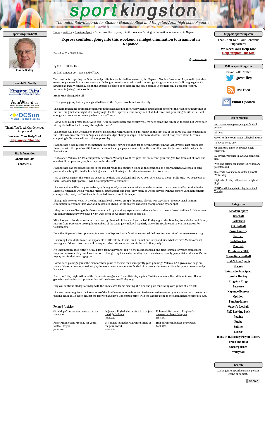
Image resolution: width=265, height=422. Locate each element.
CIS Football (238, 226)
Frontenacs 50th (238, 251)
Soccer (238, 331)
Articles (67, 32)
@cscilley (244, 78)
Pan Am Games (238, 301)
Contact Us (25, 164)
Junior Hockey (238, 276)
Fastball (238, 236)
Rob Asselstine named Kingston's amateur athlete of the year (175, 312)
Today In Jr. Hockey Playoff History (238, 336)
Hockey (238, 266)
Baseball (238, 216)
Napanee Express (238, 291)
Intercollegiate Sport (238, 271)
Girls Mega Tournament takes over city (75, 311)
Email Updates (243, 102)
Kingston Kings (238, 281)
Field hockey (238, 241)
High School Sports (238, 261)
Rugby (238, 321)
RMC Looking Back (238, 311)
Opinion (238, 296)
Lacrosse (238, 286)
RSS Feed (243, 90)
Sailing (238, 326)
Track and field (238, 341)
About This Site (24, 159)
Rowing (238, 316)
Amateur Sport (83, 32)
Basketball (238, 221)
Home (56, 32)
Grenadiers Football (238, 256)
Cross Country (238, 231)
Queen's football (238, 306)
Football (238, 246)
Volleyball (238, 352)
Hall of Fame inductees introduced (176, 322)
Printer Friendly (200, 59)
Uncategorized (238, 346)
